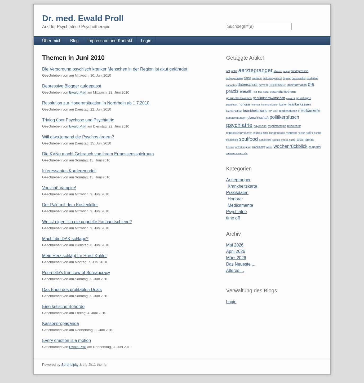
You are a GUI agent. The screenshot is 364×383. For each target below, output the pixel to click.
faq (260, 91)
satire (310, 132)
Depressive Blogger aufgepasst (71, 86)
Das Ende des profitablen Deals (72, 289)
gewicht (290, 98)
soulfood (248, 139)
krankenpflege (234, 110)
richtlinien (291, 132)
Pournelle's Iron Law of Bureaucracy (76, 272)
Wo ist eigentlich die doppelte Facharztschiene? (87, 221)
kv (270, 111)
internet (255, 104)
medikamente (309, 110)
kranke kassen (299, 104)
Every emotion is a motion (66, 340)
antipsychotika (234, 78)
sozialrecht (265, 139)
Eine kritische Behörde (63, 306)
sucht (292, 139)
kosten (283, 104)
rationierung (294, 126)
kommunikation (269, 104)
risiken (301, 132)
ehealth (246, 91)
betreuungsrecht (272, 78)
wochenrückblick (291, 146)
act (228, 71)
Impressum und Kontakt (109, 40)
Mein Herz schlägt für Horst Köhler (74, 255)
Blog (74, 40)
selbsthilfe (232, 139)
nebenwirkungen (236, 117)
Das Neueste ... (240, 264)
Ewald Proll (77, 92)
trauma (230, 147)
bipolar (287, 78)
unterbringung (243, 147)
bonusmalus (298, 78)
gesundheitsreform (283, 92)
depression (277, 85)
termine (309, 139)
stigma (276, 139)
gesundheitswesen (239, 98)
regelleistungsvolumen (239, 132)
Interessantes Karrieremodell (69, 171)
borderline (312, 78)
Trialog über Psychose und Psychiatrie (78, 120)
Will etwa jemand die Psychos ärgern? (78, 137)
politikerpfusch (284, 117)
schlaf (317, 132)
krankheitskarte (255, 111)
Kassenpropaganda (60, 323)
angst (286, 71)
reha (265, 132)
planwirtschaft (257, 118)
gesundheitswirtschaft (269, 98)
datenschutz (248, 84)
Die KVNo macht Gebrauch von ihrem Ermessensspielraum (98, 154)
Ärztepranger (238, 180)
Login (146, 40)
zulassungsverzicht (236, 153)
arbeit (247, 78)
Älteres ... (235, 270)
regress (257, 132)
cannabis (231, 84)
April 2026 (235, 251)
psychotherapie (277, 126)
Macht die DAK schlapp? (65, 238)
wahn (269, 147)
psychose (260, 125)
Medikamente (240, 205)
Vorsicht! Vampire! (59, 188)
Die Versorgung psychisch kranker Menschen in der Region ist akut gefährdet (114, 69)
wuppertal (315, 146)
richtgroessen (277, 132)
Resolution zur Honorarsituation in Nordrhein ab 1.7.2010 (95, 103)
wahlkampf (258, 147)
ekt (255, 91)
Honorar (235, 199)
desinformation (297, 84)
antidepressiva (299, 71)
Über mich (51, 40)
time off (233, 218)
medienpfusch (288, 110)
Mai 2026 (234, 245)
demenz (263, 84)
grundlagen (303, 98)
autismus (257, 78)
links (275, 110)
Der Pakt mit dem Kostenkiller (70, 204)
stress (284, 139)
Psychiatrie (236, 211)
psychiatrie (239, 125)
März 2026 (236, 258)
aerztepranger (255, 70)
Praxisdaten (237, 192)
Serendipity (69, 365)
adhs (234, 71)
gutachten (231, 104)
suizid (300, 139)
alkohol (278, 71)
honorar (244, 104)
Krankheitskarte (242, 186)
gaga (266, 91)
